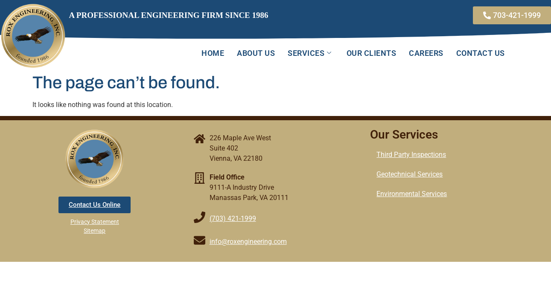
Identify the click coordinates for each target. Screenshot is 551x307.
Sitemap (94, 230)
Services (311, 53)
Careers (426, 53)
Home (212, 53)
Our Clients (371, 53)
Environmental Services (411, 194)
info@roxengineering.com (248, 241)
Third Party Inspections (411, 155)
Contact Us (480, 53)
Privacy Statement (94, 221)
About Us (256, 53)
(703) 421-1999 (233, 218)
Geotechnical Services (409, 174)
